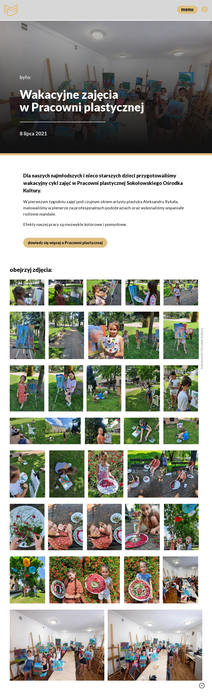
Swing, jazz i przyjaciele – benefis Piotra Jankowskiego (166, 589)
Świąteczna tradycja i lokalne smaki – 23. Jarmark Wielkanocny (104, 592)
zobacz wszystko (184, 502)
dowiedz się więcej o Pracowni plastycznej (64, 242)
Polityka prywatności (101, 675)
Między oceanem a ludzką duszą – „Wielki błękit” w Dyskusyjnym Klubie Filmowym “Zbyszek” (38, 595)
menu (187, 9)
